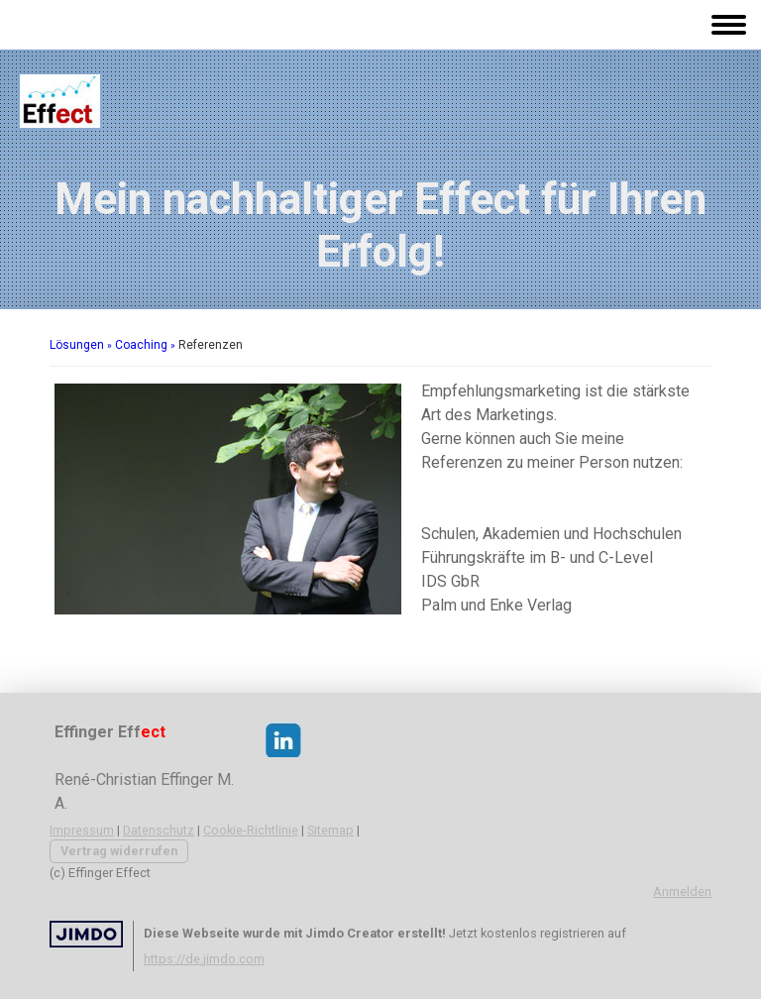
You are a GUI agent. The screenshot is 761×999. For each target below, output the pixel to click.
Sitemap (330, 830)
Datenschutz (158, 830)
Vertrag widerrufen (118, 850)
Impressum (82, 830)
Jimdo (86, 934)
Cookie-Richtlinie (250, 830)
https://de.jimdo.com (204, 958)
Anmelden (682, 891)
